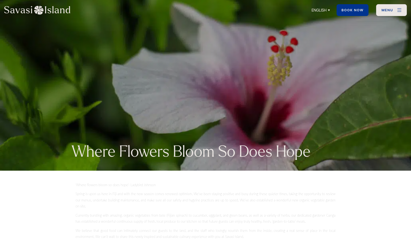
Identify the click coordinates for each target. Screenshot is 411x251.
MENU (387, 10)
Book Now (353, 10)
